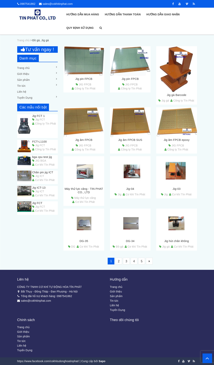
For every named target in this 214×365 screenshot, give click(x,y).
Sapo (102, 361)
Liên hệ (21, 91)
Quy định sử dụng (80, 27)
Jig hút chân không (176, 241)
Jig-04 (130, 188)
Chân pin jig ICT (42, 172)
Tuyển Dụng (25, 97)
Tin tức (21, 85)
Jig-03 (177, 188)
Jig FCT (37, 203)
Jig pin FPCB (83, 78)
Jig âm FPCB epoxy (177, 139)
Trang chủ (23, 67)
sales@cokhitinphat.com (58, 3)
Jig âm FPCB (83, 139)
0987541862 (27, 3)
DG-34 (130, 241)
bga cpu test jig (42, 157)
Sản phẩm (23, 79)
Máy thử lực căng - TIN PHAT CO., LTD (84, 190)
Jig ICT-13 (39, 187)
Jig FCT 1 (38, 115)
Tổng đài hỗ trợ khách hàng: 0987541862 (44, 296)
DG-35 (84, 241)
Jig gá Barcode (176, 95)
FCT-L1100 (39, 141)
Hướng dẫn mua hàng (82, 14)
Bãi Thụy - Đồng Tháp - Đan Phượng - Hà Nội (47, 291)
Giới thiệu (23, 73)
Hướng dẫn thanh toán (123, 14)
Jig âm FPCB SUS (130, 139)
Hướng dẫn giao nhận (163, 14)
